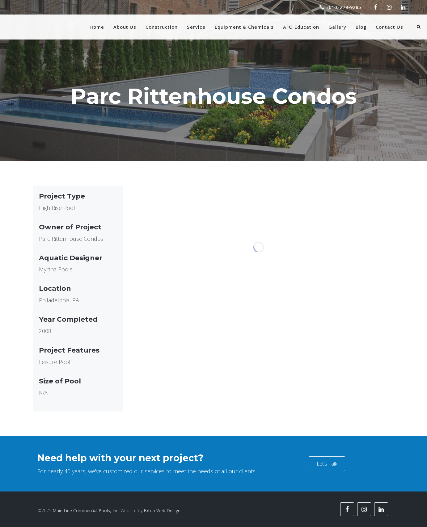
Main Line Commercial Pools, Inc (85, 510)
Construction (162, 27)
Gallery (337, 27)
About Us (124, 27)
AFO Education (301, 27)
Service (196, 27)
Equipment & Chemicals (244, 27)
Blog (361, 27)
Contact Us (389, 27)
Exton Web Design (162, 510)
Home (97, 27)
